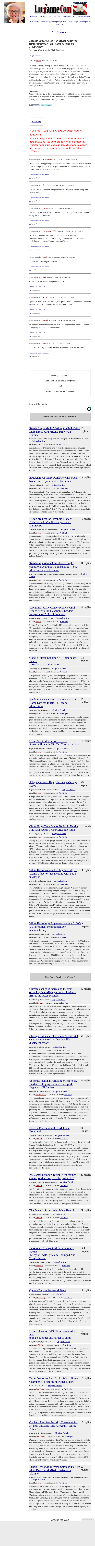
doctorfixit (46, 320)
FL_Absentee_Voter (50, 231)
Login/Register (82, 16)
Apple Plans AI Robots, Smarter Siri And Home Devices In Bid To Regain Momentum (53, 703)
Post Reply (36, 121)
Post (58, 22)
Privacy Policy (45, 22)
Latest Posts (42, 16)
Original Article (35, 55)
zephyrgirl (46, 297)
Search (53, 22)
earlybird (39, 1266)
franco (38, 61)
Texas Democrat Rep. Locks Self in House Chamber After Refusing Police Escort (53, 1380)
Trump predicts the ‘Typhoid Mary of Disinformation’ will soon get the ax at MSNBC (50, 522)
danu (44, 343)
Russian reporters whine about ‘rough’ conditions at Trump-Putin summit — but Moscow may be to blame (53, 567)
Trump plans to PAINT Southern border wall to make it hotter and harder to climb (52, 1334)
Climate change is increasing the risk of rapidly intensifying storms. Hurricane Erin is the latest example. (52, 992)
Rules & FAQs (34, 22)
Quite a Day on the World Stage (47, 1290)
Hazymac (39, 1003)
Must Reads (56, 16)
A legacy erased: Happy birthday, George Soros (53, 784)
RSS (74, 16)
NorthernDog (41, 1095)
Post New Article (60, 32)
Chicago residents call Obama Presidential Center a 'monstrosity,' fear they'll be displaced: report (53, 1039)
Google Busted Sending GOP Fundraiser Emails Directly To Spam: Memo (52, 661)
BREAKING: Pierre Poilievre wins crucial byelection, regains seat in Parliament (53, 479)
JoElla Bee (40, 1345)
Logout (70, 22)
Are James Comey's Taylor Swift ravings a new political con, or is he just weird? (52, 1176)
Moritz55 (39, 1050)
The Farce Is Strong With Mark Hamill (51, 1210)
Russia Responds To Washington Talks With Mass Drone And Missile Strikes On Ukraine (54, 432)
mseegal (46, 208)
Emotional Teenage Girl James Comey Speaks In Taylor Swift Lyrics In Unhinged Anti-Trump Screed (52, 1253)
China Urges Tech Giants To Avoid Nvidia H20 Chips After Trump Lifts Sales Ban (53, 828)
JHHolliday (47, 159)
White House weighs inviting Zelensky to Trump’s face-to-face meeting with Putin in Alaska (53, 873)
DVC (45, 277)
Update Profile (66, 16)
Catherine (46, 185)
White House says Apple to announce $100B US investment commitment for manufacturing (55, 927)
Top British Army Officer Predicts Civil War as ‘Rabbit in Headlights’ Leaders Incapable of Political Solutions (52, 611)
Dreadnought (41, 1298)
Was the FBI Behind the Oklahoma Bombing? (49, 1129)
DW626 (39, 1139)
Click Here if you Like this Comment (39, 174)
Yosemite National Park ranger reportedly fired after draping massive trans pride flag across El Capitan (53, 1084)
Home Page (33, 16)
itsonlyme (46, 257)
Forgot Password (79, 22)
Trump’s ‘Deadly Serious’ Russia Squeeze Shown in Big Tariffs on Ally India (54, 742)
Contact (63, 22)
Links (49, 16)
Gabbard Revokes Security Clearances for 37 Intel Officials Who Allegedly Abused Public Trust (53, 1426)
